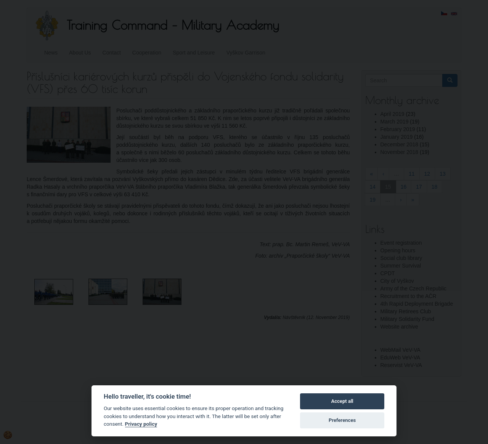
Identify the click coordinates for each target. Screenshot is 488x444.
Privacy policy (141, 424)
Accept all (342, 401)
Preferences (342, 420)
